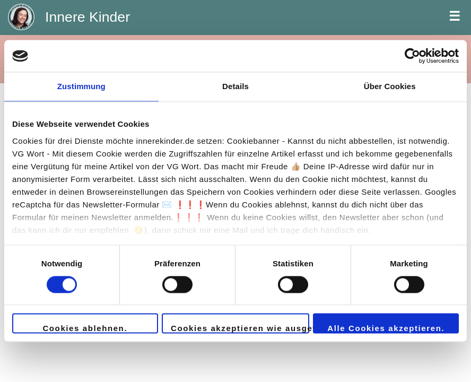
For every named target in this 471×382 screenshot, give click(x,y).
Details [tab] (235, 86)
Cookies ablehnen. (84, 328)
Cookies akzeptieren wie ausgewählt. (240, 328)
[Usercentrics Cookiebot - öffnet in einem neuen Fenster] (412, 56)
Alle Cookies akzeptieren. (385, 328)
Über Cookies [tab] (390, 86)
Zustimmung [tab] (81, 86)
